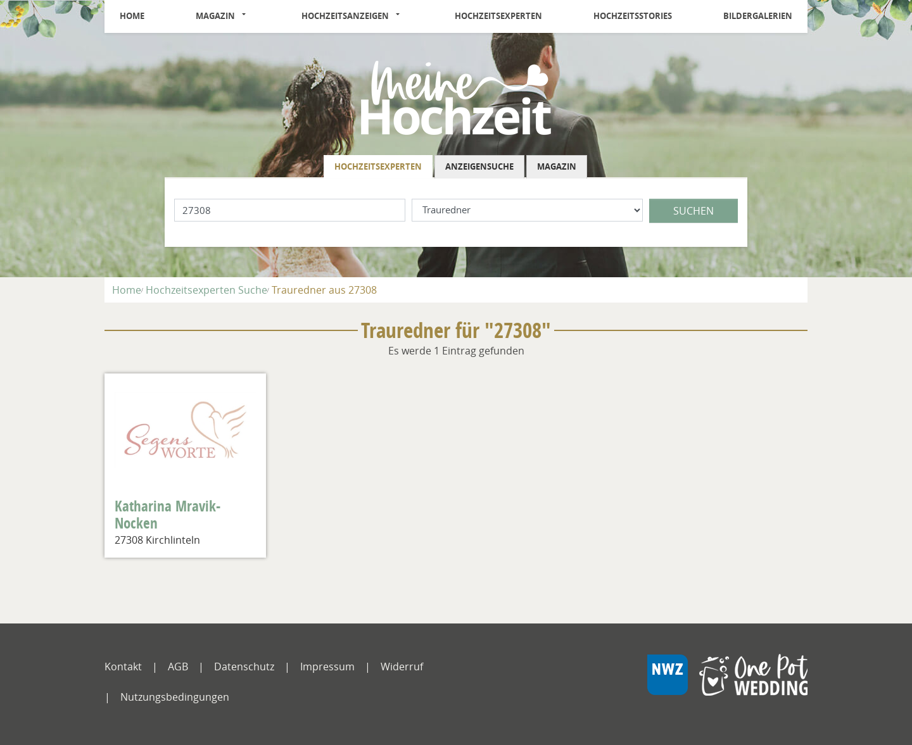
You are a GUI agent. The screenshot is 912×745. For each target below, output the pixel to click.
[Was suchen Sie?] (527, 210)
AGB (178, 666)
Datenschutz (244, 666)
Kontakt (123, 666)
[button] (247, 16)
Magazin (215, 16)
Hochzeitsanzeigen (345, 16)
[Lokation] (289, 210)
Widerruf (402, 666)
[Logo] (456, 97)
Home (132, 16)
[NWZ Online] (727, 684)
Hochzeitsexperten (498, 16)
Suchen (693, 211)
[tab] (379, 166)
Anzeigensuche (479, 166)
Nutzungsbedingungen (174, 697)
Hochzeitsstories (632, 16)
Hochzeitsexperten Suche (206, 290)
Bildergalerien (757, 16)
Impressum (327, 666)
